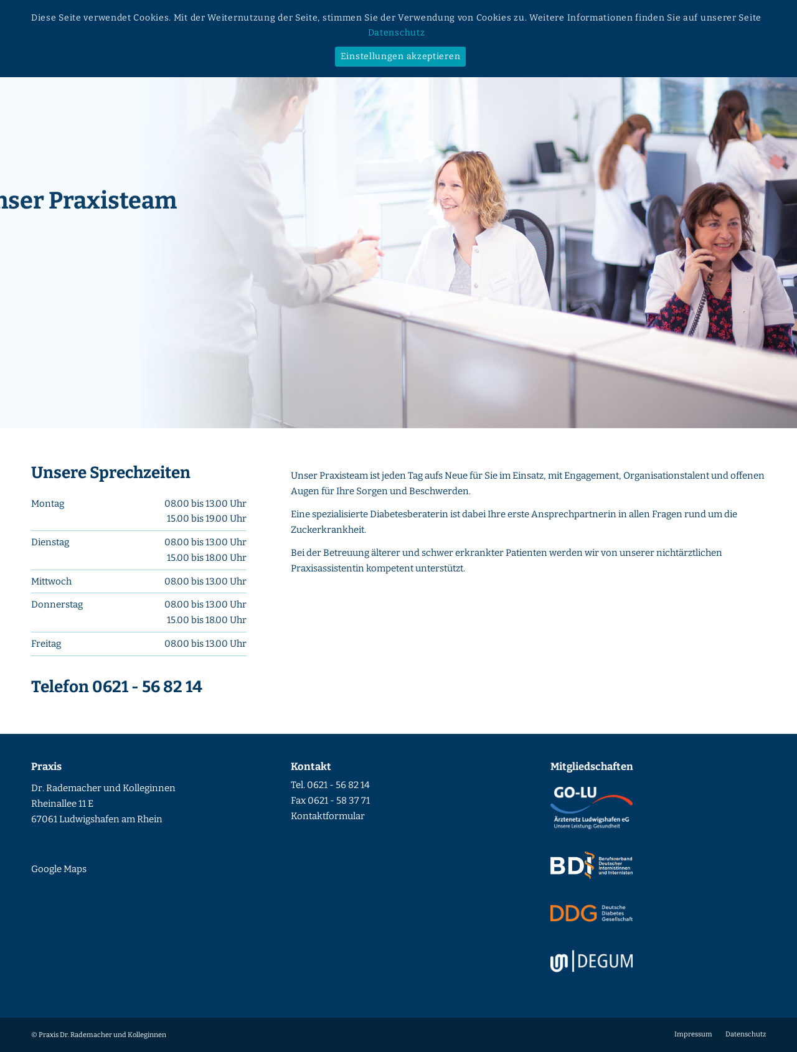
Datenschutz (396, 32)
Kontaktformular (328, 816)
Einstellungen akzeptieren (401, 56)
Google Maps (59, 869)
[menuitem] (693, 1034)
